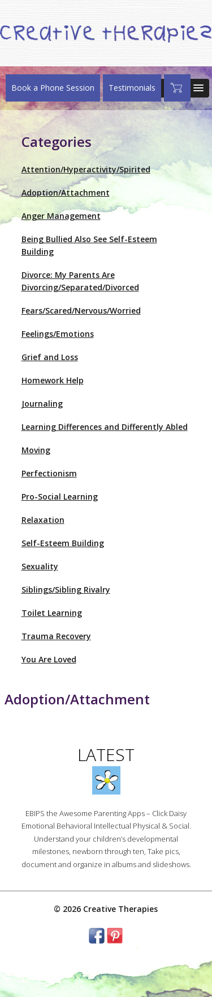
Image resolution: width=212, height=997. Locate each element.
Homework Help (52, 380)
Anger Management (61, 215)
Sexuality (39, 566)
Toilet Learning (51, 612)
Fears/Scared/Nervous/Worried (81, 310)
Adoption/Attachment (65, 192)
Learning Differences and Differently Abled (104, 426)
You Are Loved (48, 659)
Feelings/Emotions (57, 333)
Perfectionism (49, 473)
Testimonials (132, 87)
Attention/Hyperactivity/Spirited (85, 169)
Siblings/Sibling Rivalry (65, 589)
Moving (35, 450)
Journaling (42, 403)
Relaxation (42, 519)
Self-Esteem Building (62, 543)
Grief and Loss (49, 357)
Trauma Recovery (56, 636)
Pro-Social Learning (59, 496)
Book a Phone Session (52, 87)
